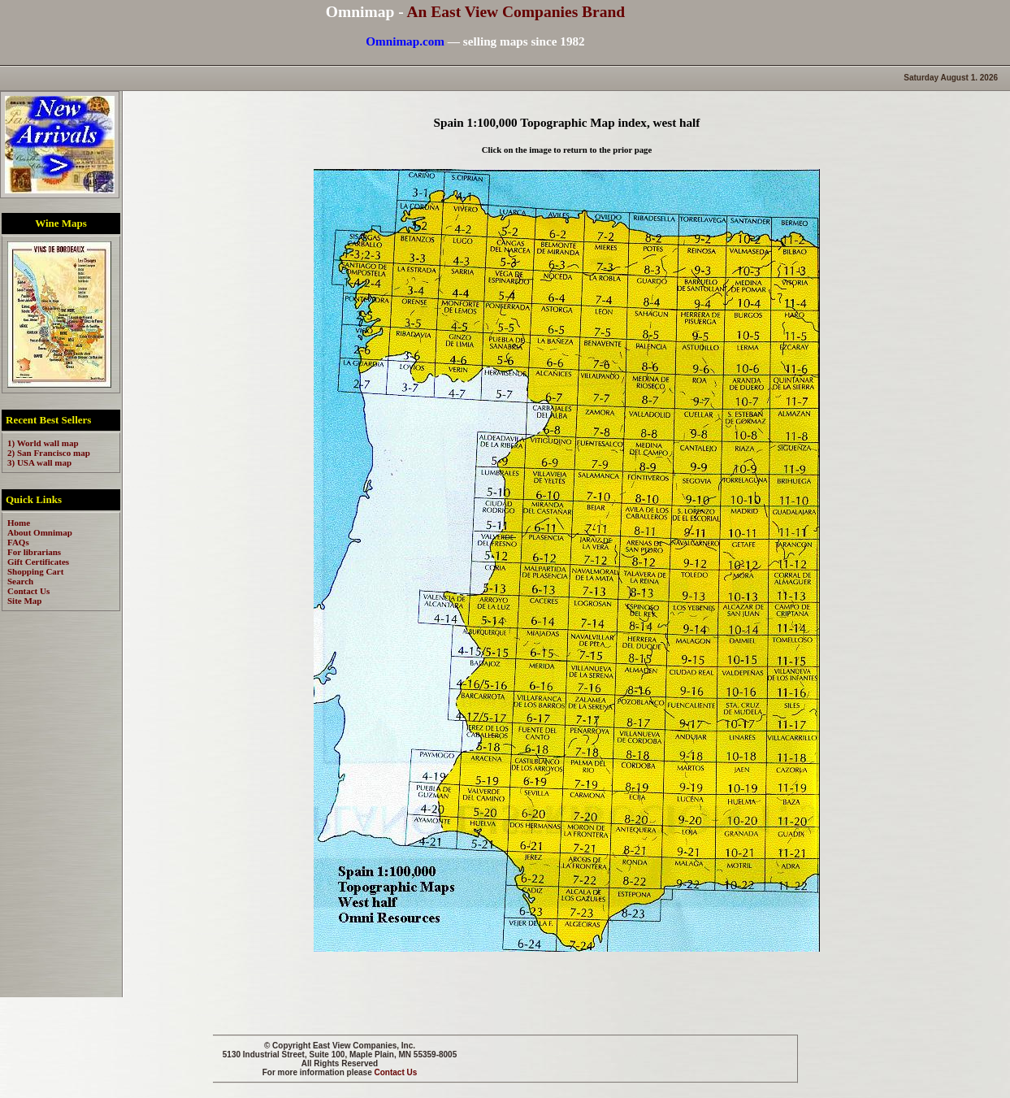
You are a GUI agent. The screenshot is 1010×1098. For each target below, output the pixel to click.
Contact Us (396, 1072)
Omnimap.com (405, 41)
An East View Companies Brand (515, 11)
